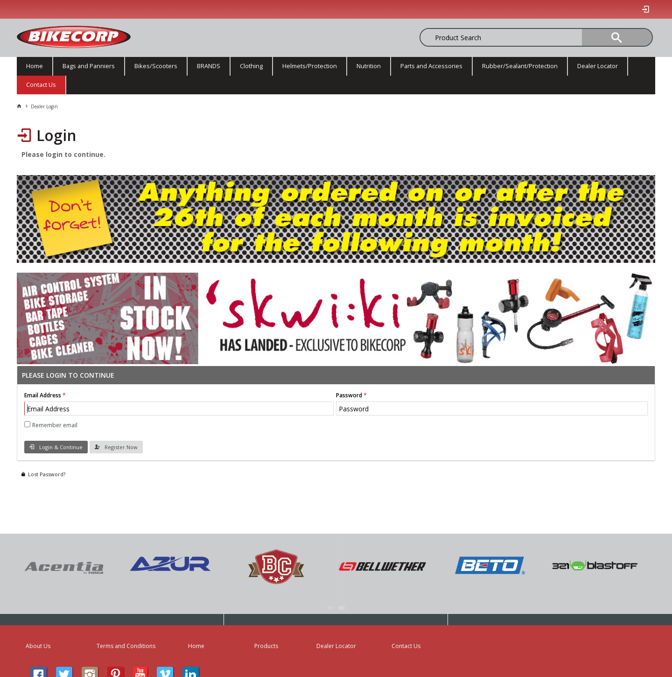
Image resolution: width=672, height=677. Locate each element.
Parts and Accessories (431, 66)
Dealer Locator (597, 66)
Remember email (54, 425)
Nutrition (369, 66)
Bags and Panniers (89, 66)
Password (349, 395)
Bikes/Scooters (155, 66)
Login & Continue (61, 447)
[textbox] (468, 37)
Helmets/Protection (309, 66)
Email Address (42, 395)
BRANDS (208, 66)
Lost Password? (46, 474)
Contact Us (41, 84)
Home (34, 66)
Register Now (121, 447)
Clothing (251, 66)
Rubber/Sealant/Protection (520, 66)
